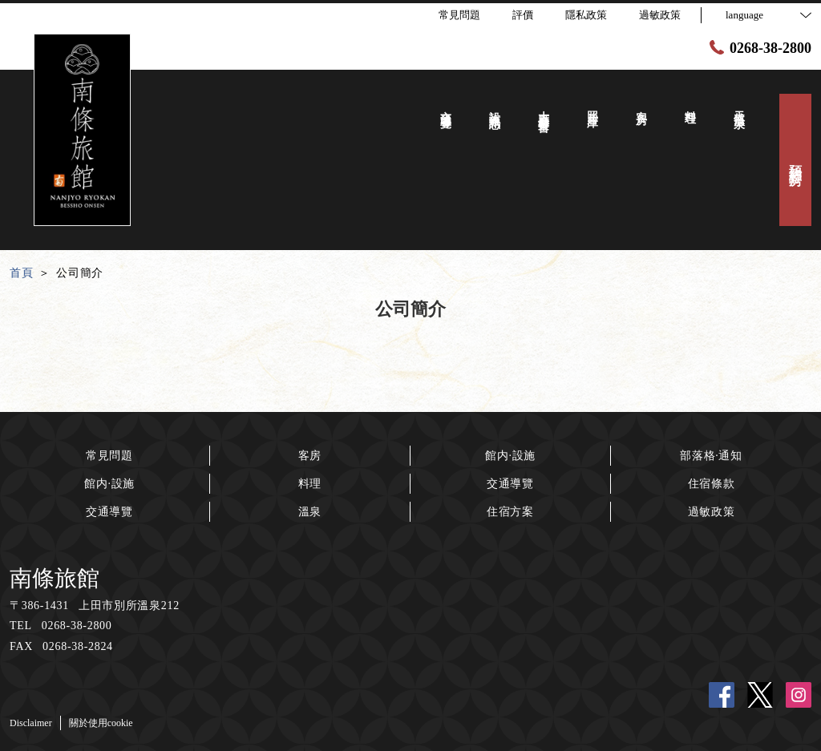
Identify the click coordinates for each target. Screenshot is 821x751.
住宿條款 (711, 484)
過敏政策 (711, 512)
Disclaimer (31, 723)
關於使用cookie (101, 723)
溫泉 (310, 512)
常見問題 (109, 456)
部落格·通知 (711, 456)
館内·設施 (109, 484)
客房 (310, 456)
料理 (310, 484)
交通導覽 (109, 512)
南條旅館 (54, 578)
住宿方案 (510, 512)
